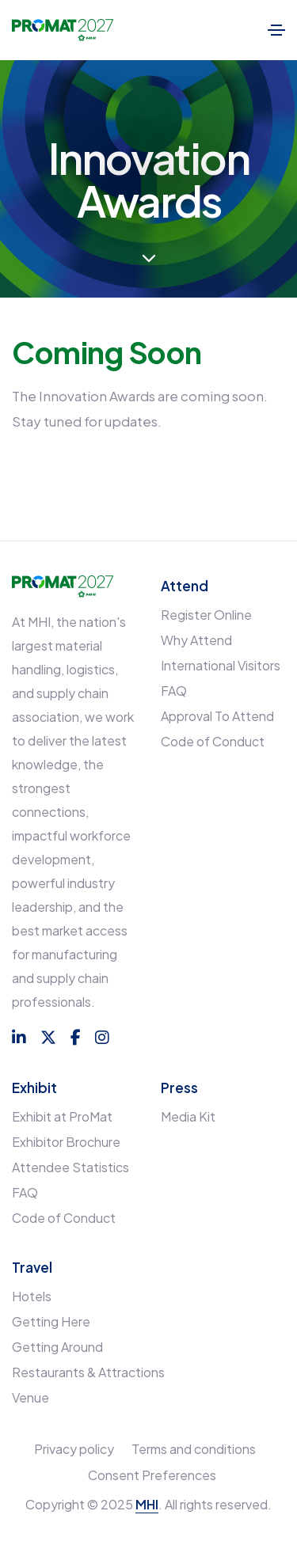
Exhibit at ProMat (62, 1116)
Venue (30, 1397)
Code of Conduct (213, 741)
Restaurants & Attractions (88, 1372)
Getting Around (57, 1346)
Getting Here (51, 1321)
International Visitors (220, 665)
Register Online (206, 614)
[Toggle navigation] (276, 30)
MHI (146, 1504)
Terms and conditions (193, 1449)
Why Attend (196, 640)
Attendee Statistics (70, 1167)
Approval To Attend (217, 716)
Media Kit (188, 1116)
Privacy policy (74, 1449)
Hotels (31, 1296)
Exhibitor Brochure (66, 1141)
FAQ (174, 690)
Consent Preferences (152, 1475)
